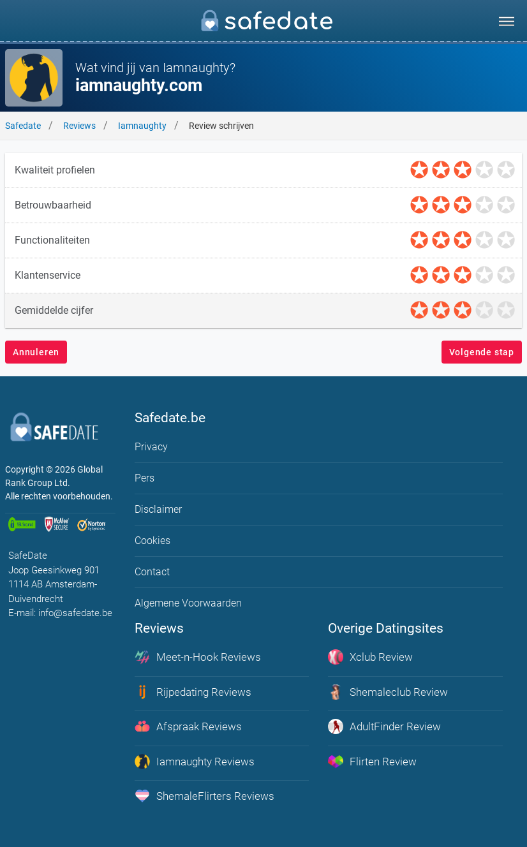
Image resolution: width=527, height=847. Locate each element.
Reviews (79, 126)
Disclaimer (158, 509)
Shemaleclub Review (388, 692)
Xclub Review (370, 657)
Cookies (152, 540)
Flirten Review (372, 761)
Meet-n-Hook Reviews (198, 657)
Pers (144, 478)
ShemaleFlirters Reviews (204, 796)
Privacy (151, 447)
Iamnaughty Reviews (195, 761)
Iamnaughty (142, 126)
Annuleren (36, 352)
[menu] (506, 21)
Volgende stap (481, 352)
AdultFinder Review (384, 726)
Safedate (23, 126)
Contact (152, 572)
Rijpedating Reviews (193, 692)
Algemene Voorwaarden (188, 603)
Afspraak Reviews (188, 726)
